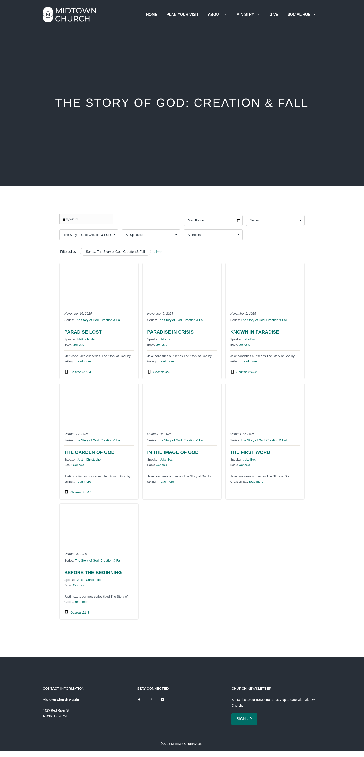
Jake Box (166, 339)
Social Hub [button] (304, 14)
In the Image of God (172, 452)
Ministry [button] (251, 14)
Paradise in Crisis (170, 332)
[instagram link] (139, 699)
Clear (157, 252)
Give (274, 14)
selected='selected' (88, 234)
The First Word (250, 452)
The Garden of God (89, 452)
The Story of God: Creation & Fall (98, 320)
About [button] (220, 14)
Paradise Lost (83, 332)
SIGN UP (244, 719)
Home (151, 14)
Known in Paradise (254, 332)
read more (84, 361)
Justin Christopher (89, 459)
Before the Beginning (93, 572)
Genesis (78, 344)
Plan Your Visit (182, 14)
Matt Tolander (86, 339)
